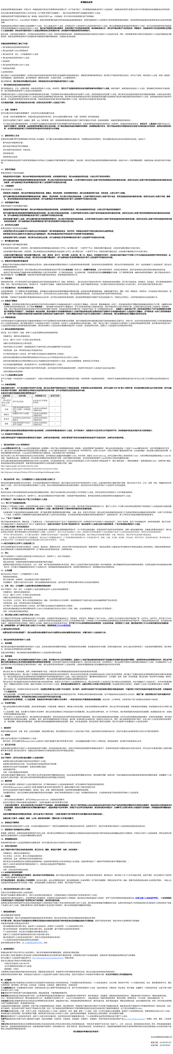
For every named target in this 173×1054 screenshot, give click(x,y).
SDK (62, 625)
